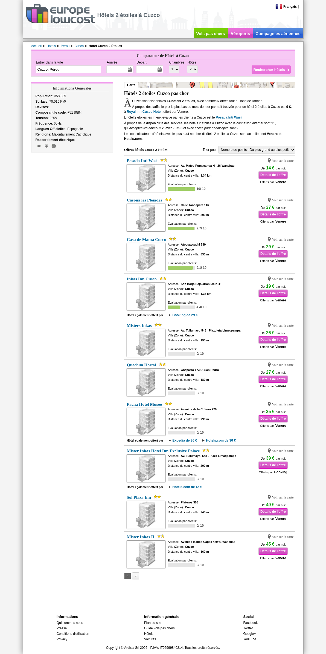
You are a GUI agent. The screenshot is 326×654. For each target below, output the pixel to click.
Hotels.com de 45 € (187, 487)
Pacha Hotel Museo (144, 404)
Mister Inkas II (141, 536)
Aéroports (240, 33)
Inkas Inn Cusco (142, 278)
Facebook (250, 623)
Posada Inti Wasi (229, 117)
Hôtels (148, 634)
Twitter (248, 628)
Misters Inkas (139, 325)
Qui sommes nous (70, 623)
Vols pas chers (210, 33)
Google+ (249, 634)
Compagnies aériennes (277, 33)
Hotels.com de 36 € (221, 440)
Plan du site (152, 623)
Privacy (62, 639)
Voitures (150, 639)
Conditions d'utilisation (73, 634)
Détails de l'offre (273, 175)
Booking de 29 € (184, 315)
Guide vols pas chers (159, 628)
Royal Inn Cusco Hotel (144, 112)
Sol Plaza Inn (139, 497)
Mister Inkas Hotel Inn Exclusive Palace (163, 450)
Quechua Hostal (141, 364)
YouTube (249, 639)
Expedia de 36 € (184, 440)
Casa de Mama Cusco (146, 239)
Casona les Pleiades (144, 200)
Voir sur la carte (282, 161)
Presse (62, 628)
